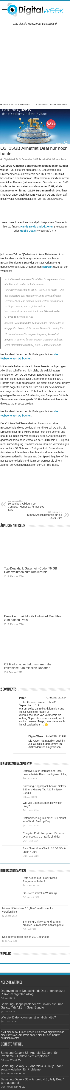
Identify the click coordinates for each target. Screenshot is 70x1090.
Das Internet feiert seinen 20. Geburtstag (25, 936)
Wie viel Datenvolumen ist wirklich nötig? (28, 1017)
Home (4, 104)
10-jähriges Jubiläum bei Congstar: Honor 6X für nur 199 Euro (27, 505)
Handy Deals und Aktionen (37, 226)
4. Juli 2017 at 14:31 (56, 736)
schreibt (47, 266)
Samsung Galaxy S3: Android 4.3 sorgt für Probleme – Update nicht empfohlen (29, 1054)
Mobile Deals (28, 230)
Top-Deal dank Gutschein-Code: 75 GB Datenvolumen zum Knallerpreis (30, 570)
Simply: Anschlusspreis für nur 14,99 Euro (43, 515)
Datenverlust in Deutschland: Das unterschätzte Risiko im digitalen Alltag (33, 992)
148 (23, 1073)
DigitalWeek (9, 159)
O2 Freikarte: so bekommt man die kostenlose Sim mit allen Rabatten (27, 666)
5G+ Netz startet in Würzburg (40, 893)
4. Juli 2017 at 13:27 (56, 697)
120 (23, 1087)
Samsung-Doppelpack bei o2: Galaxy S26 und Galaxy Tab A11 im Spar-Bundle (44, 789)
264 (19, 1060)
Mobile (14, 104)
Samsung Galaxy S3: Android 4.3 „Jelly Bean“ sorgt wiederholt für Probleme (32, 1067)
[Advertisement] (35, 63)
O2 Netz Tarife (59, 159)
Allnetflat (24, 104)
